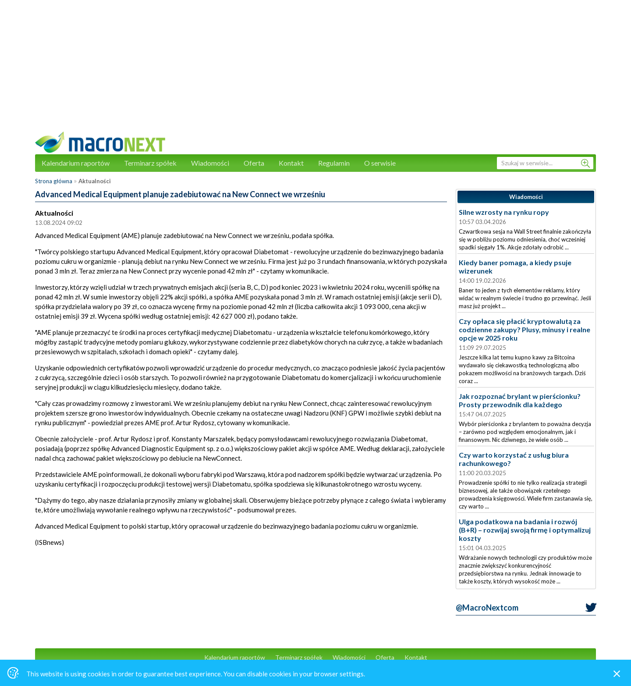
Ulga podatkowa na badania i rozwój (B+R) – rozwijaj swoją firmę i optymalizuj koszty (525, 529)
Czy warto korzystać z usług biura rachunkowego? (514, 459)
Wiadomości (210, 163)
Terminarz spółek (150, 163)
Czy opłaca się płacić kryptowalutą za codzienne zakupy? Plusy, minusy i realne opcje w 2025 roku (524, 329)
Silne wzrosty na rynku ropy (504, 212)
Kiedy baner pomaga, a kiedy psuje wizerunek (515, 266)
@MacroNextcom (487, 607)
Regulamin (334, 163)
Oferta (254, 163)
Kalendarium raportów (76, 163)
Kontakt (291, 163)
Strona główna (53, 181)
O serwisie (380, 163)
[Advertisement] (315, 70)
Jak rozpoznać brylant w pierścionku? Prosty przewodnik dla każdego (520, 400)
